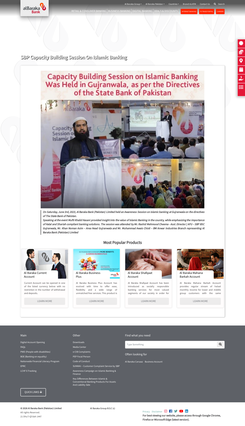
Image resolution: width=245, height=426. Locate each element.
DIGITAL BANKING (142, 11)
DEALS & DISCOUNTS (166, 11)
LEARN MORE (44, 301)
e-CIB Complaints (81, 351)
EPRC (23, 366)
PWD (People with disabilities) (35, 351)
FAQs (22, 347)
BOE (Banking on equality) (33, 356)
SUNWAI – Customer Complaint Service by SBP (96, 366)
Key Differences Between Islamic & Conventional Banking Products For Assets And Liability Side (94, 381)
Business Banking (119, 11)
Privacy (146, 411)
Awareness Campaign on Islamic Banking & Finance (94, 372)
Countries (173, 4)
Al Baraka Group (132, 4)
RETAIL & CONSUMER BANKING (88, 11)
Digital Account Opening (32, 342)
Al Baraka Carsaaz (134, 361)
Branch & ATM (189, 4)
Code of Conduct (81, 361)
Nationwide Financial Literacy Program (39, 361)
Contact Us (205, 4)
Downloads (78, 342)
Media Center (79, 347)
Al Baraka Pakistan (154, 4)
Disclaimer (157, 411)
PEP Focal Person (81, 356)
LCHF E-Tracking (28, 371)
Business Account (153, 361)
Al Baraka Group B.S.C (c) (102, 408)
